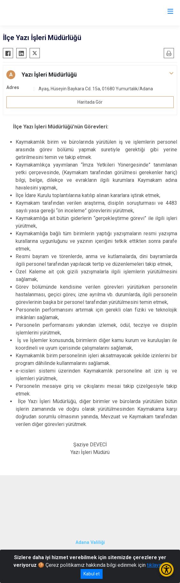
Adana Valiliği (90, 542)
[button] (90, 74)
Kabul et (91, 573)
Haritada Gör (90, 102)
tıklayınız (157, 565)
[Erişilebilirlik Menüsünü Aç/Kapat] (166, 569)
